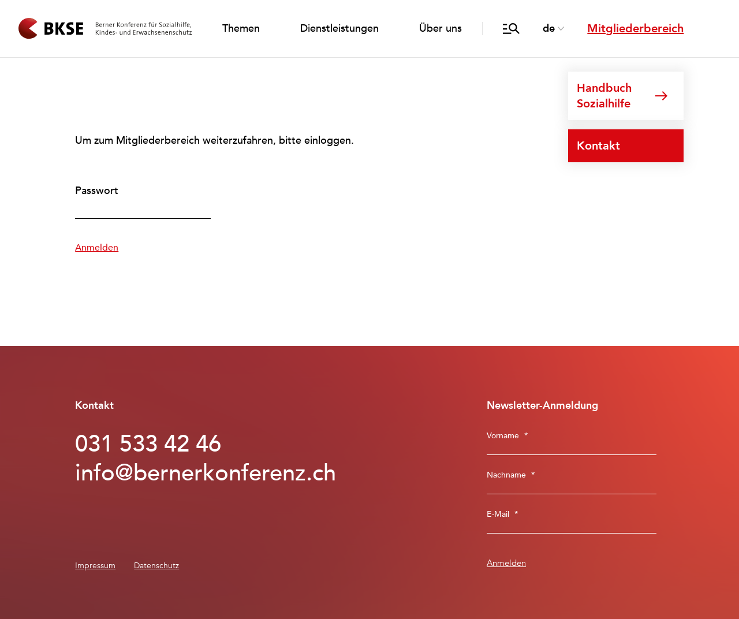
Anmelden (96, 247)
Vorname (507, 435)
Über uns (440, 28)
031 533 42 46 (148, 444)
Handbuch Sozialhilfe (604, 95)
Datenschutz (156, 565)
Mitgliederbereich (635, 28)
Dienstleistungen (339, 28)
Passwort (96, 191)
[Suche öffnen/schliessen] (511, 29)
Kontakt (598, 146)
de (549, 28)
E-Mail (502, 514)
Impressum (95, 565)
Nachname (511, 474)
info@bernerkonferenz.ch (189, 473)
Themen (241, 28)
